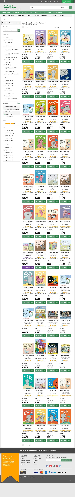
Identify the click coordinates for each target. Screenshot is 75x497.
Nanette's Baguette (40, 81)
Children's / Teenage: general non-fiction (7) (11, 54)
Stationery (24, 12)
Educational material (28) (10, 57)
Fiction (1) (7, 37)
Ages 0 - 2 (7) (8, 147)
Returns (56, 1)
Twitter (35, 464)
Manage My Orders (8, 460)
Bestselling (53, 15)
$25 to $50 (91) (8, 135)
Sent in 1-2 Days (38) (10, 106)
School (29, 15)
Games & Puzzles (33, 12)
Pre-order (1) (8, 111)
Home (5, 19)
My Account (6, 464)
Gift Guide (42, 12)
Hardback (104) (8, 80)
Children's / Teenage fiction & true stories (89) (11, 50)
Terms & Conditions (31, 477)
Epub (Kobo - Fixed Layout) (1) (11, 99)
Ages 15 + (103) (8, 160)
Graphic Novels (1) (9, 59)
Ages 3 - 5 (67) (8, 150)
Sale (62, 15)
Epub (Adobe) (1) (8, 93)
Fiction (3, 15)
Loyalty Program (57, 12)
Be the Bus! (53, 287)
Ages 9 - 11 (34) (8, 155)
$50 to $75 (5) (8, 138)
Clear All (18, 22)
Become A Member (25, 460)
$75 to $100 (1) (8, 140)
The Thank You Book (53, 116)
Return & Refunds (8, 462)
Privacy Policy (23, 477)
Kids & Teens (21, 15)
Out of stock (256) (9, 116)
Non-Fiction (11, 15)
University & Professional (41, 15)
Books (4, 12)
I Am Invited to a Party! (40, 221)
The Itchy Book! (40, 355)
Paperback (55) (8, 83)
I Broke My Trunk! (28, 81)
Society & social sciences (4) (11, 73)
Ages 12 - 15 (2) (8, 157)
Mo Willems (28, 49)
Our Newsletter (37, 458)
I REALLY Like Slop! (40, 116)
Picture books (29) (9, 71)
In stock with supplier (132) (11, 109)
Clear (18, 103)
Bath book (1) (8, 90)
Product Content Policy (41, 477)
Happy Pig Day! (40, 287)
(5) (9, 124)
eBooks (9, 12)
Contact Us (6, 465)
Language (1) (8, 62)
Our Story (23, 458)
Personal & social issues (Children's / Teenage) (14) (10, 68)
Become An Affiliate (25, 462)
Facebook (36, 460)
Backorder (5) (8, 114)
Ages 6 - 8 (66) (8, 152)
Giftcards (49, 12)
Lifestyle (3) (7, 64)
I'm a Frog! (40, 151)
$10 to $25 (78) (8, 130)
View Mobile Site (24, 464)
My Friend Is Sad (28, 390)
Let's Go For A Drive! (65, 46)
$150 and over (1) (9, 133)
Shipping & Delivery (8, 461)
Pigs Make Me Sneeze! (52, 151)
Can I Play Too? (65, 425)
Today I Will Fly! (40, 186)
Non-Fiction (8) (8, 40)
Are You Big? (53, 390)
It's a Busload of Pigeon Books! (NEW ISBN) (65, 357)
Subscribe (67, 460)
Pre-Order (29, 267)
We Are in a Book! (53, 425)
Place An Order (7, 458)
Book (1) (7, 88)
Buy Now (29, 61)
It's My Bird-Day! (65, 252)
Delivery (48, 1)
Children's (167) (8, 42)
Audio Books (16, 12)
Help (40, 1)
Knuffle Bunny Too (65, 320)
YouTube (36, 462)
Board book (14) (8, 85)
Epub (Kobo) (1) (8, 95)
